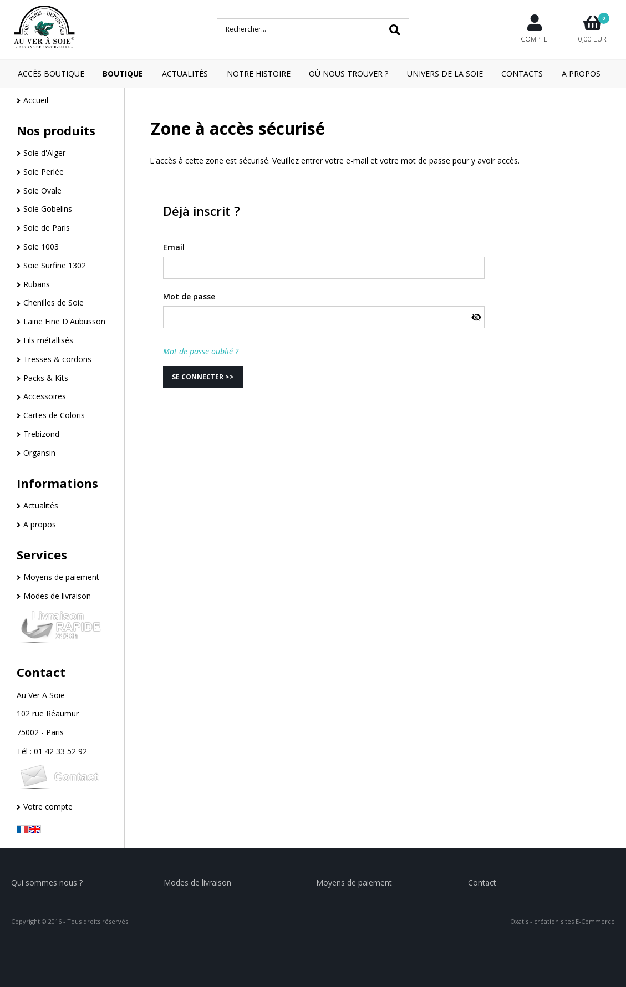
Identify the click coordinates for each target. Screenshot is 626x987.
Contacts (522, 73)
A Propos (581, 73)
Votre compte (48, 806)
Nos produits (56, 130)
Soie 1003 (41, 246)
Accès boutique (51, 73)
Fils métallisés (48, 340)
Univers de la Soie (445, 73)
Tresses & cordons (57, 359)
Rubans (36, 284)
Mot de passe (189, 296)
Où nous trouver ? (348, 73)
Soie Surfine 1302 (54, 265)
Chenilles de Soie (53, 302)
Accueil (35, 100)
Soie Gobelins (47, 208)
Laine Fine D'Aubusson (64, 321)
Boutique (123, 73)
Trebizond (41, 434)
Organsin (39, 452)
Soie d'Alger (44, 152)
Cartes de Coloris (54, 415)
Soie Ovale (42, 190)
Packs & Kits (45, 378)
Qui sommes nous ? (47, 882)
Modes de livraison (57, 596)
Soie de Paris (46, 227)
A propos (39, 524)
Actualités (185, 73)
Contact (41, 672)
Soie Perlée (43, 171)
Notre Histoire (259, 73)
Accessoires (44, 396)
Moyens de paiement (61, 577)
